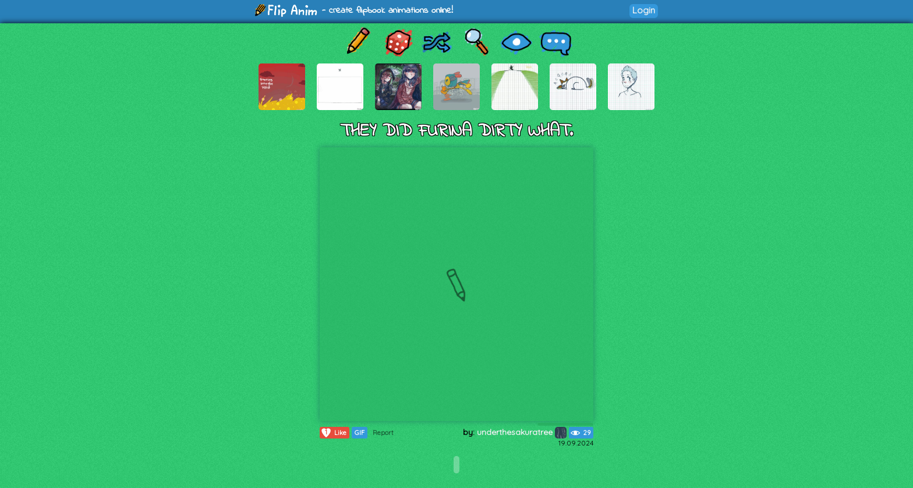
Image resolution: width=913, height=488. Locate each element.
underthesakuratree (522, 432)
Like (333, 433)
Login (643, 10)
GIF (360, 433)
